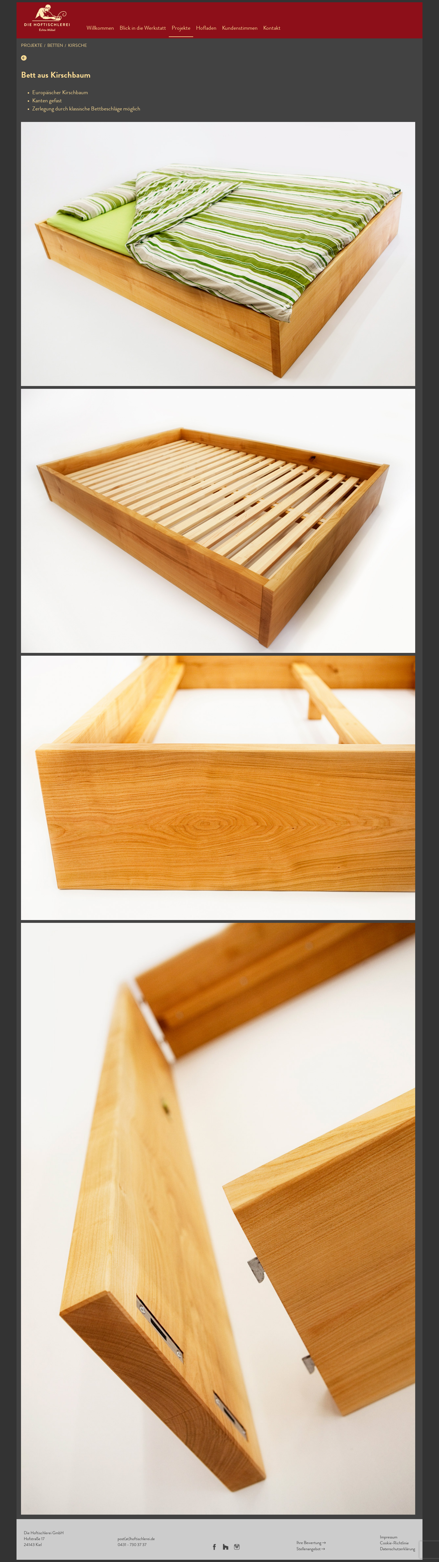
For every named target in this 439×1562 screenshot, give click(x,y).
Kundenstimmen (240, 28)
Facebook (214, 1546)
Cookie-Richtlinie (394, 1544)
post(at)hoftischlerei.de (136, 1539)
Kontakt (272, 28)
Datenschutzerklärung (397, 1549)
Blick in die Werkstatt (143, 28)
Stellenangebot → (310, 1549)
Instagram (236, 1546)
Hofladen (206, 28)
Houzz (225, 1546)
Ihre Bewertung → (311, 1543)
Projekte (181, 28)
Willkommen (100, 28)
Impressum (388, 1538)
